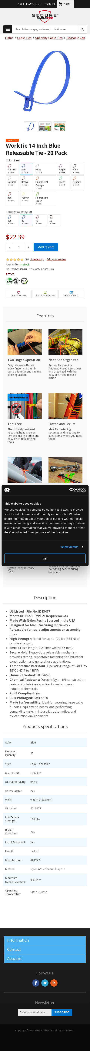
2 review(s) (37, 259)
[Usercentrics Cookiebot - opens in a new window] (69, 490)
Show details (69, 547)
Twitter (44, 983)
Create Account (29, 4)
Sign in (50, 4)
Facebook (35, 983)
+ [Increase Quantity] (28, 247)
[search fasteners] (82, 29)
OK (45, 558)
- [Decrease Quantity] (9, 247)
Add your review (56, 259)
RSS (54, 983)
